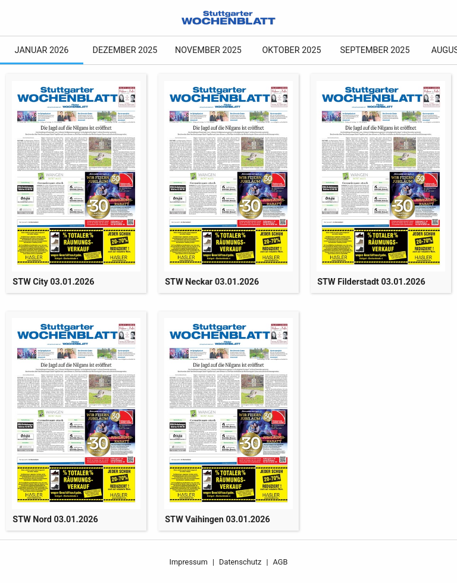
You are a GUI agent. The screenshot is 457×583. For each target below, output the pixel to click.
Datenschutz (240, 561)
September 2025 (374, 50)
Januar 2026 (42, 50)
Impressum (189, 561)
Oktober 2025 (291, 50)
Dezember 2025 (125, 50)
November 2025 (208, 50)
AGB (280, 561)
